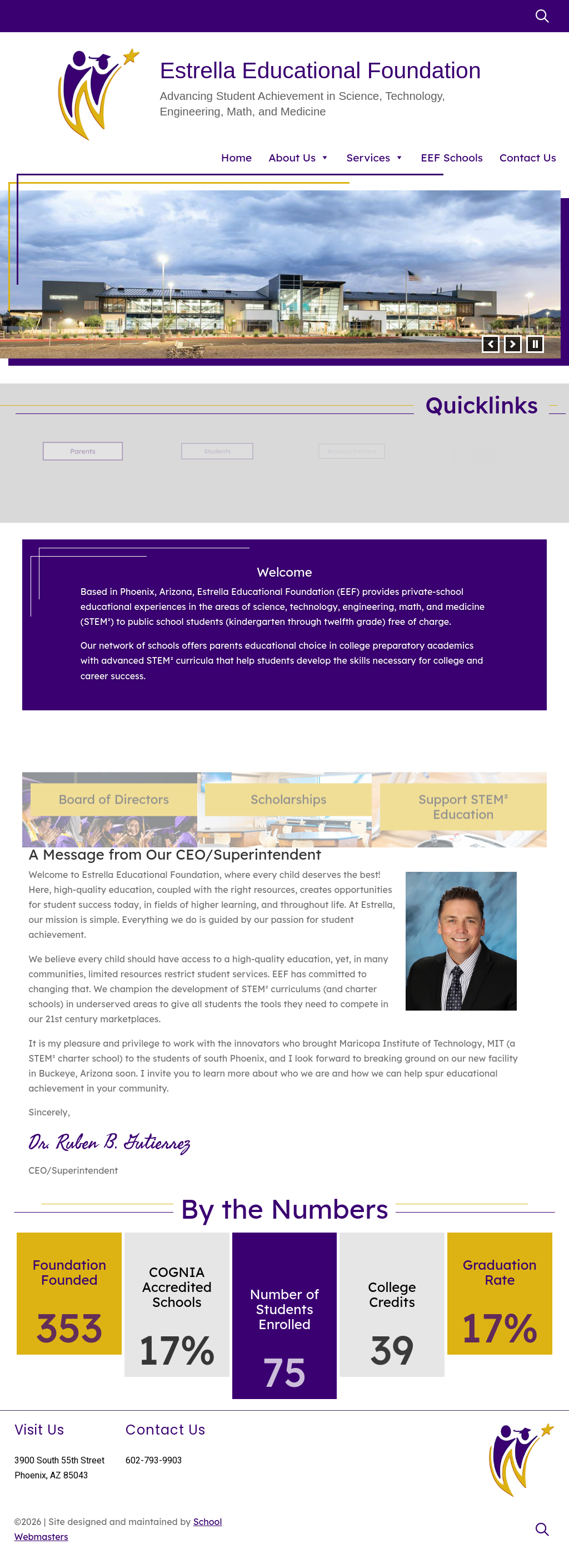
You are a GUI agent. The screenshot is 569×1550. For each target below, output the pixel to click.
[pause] (535, 344)
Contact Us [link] (528, 157)
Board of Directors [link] (113, 837)
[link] (542, 16)
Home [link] (236, 157)
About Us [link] (299, 157)
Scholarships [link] (289, 837)
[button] (491, 344)
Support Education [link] (463, 845)
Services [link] (375, 157)
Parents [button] (83, 451)
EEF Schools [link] (452, 157)
